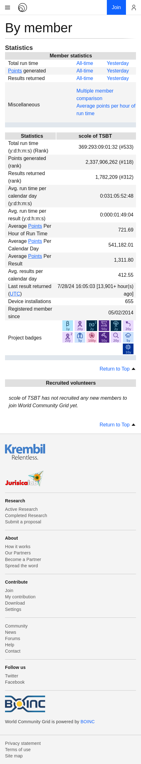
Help (9, 644)
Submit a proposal (23, 521)
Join (9, 590)
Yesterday (118, 63)
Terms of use (18, 749)
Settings (13, 609)
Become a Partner (23, 559)
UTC (15, 294)
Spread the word (21, 565)
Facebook (15, 682)
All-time (84, 63)
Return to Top (118, 368)
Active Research (21, 509)
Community (16, 625)
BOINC (88, 721)
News (10, 632)
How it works (17, 546)
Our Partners (18, 552)
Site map (14, 755)
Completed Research (26, 515)
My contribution (20, 596)
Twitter (11, 675)
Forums (12, 638)
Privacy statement (23, 743)
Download (15, 603)
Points (15, 70)
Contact (12, 651)
